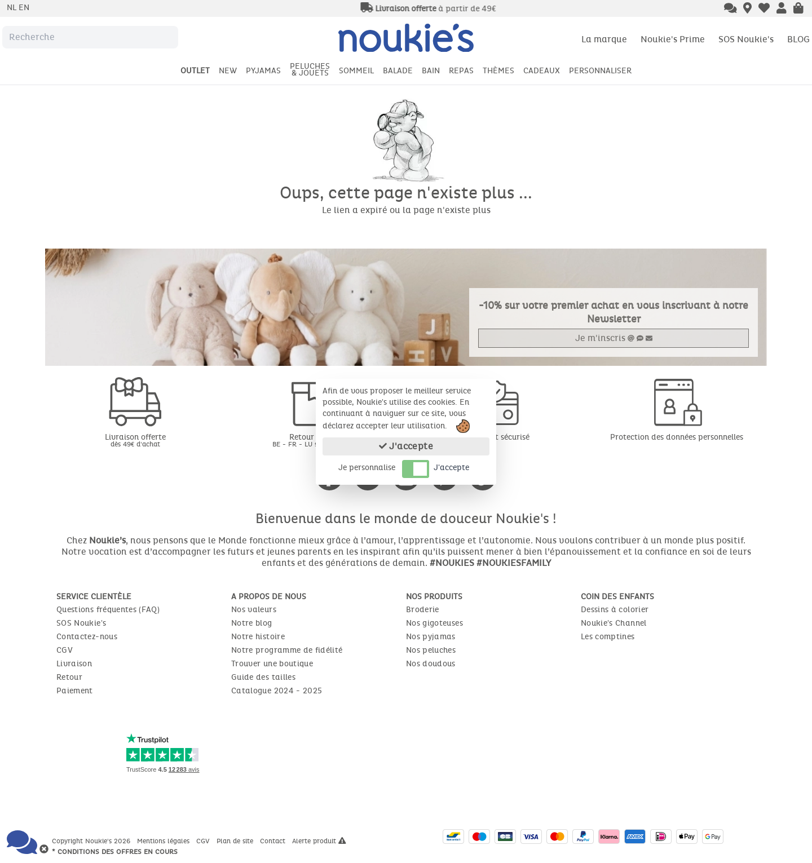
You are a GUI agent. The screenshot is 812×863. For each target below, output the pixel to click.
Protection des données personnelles (676, 437)
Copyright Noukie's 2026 (92, 841)
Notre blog (251, 623)
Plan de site (236, 841)
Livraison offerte (135, 440)
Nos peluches (431, 650)
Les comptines (608, 636)
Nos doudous (431, 664)
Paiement (74, 691)
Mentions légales (164, 841)
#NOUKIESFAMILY (513, 562)
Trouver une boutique (272, 664)
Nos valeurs (253, 609)
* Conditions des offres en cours (115, 852)
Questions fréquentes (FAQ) (108, 609)
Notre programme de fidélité (286, 650)
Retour (69, 677)
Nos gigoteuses (434, 623)
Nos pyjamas (431, 636)
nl (13, 7)
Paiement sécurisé (496, 437)
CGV (64, 650)
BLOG (798, 39)
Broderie (422, 609)
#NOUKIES (452, 562)
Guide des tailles (263, 677)
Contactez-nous (86, 636)
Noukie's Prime (673, 39)
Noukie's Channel (614, 623)
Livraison (74, 664)
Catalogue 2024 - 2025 (276, 691)
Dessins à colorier (614, 609)
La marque (604, 39)
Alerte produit (319, 841)
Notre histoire (258, 636)
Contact (274, 841)
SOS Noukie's (746, 39)
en (24, 7)
